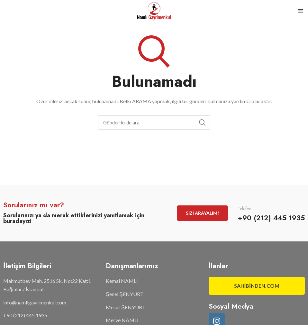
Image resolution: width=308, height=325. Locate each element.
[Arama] (154, 122)
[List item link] (51, 302)
